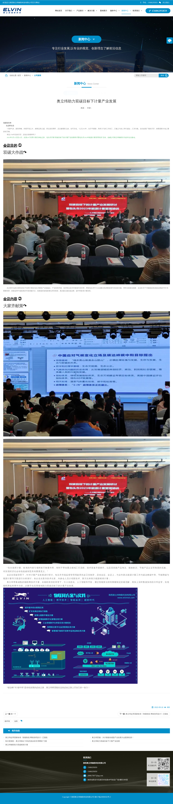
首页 (19, 75)
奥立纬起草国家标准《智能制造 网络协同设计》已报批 (147, 714)
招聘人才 (8, 775)
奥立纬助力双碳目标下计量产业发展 (106, 741)
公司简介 (8, 763)
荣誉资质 (8, 769)
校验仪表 (28, 772)
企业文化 (8, 766)
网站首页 (58, 11)
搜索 (162, 75)
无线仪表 (28, 775)
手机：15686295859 (148, 2)
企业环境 (8, 772)
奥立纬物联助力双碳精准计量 (16, 745)
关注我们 (164, 2)
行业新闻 (87, 93)
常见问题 (102, 93)
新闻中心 (27, 75)
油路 (16, 721)
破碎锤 (7, 721)
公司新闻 (37, 75)
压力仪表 (28, 763)
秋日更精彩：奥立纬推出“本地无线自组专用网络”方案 (26, 741)
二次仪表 (28, 766)
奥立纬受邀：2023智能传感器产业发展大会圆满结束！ (113, 737)
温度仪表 (28, 769)
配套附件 (28, 778)
